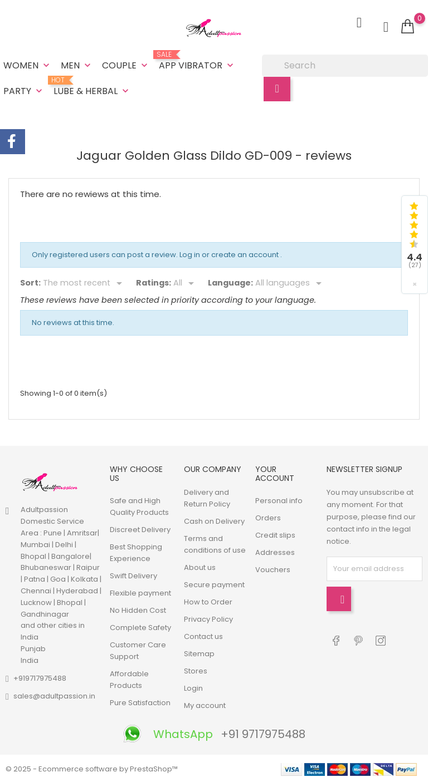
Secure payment (214, 583)
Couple (126, 65)
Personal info (279, 499)
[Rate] (185, 282)
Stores (195, 670)
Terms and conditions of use (215, 543)
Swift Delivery (133, 574)
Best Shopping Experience (136, 551)
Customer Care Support (138, 649)
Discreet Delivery (140, 528)
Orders (268, 517)
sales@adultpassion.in (54, 695)
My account (205, 704)
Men (77, 65)
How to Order (208, 601)
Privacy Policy (208, 618)
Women (27, 65)
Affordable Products (129, 678)
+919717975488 (39, 677)
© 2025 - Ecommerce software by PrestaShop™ (92, 768)
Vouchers (272, 568)
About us (200, 566)
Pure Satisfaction (140, 701)
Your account (274, 473)
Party (24, 91)
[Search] (345, 66)
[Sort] (84, 282)
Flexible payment (140, 592)
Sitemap (199, 652)
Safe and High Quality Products (139, 505)
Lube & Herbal (92, 86)
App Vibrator (197, 61)
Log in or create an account (229, 254)
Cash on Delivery (214, 520)
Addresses (275, 551)
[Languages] (290, 282)
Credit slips (275, 534)
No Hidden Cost (138, 609)
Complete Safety (140, 626)
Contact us (203, 635)
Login (193, 687)
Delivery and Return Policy (207, 497)
